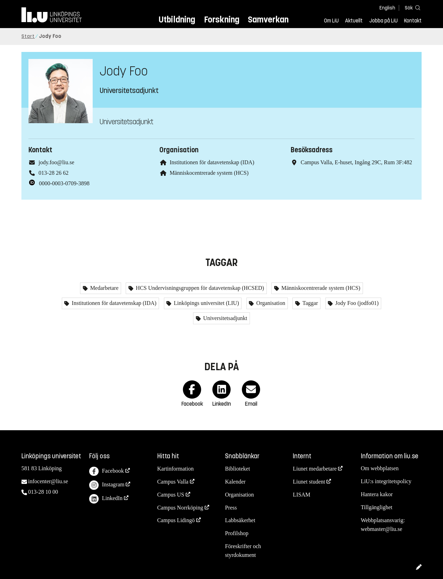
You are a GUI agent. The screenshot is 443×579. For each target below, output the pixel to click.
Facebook (106, 471)
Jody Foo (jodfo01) (356, 303)
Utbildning (177, 19)
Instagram (106, 485)
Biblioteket (237, 469)
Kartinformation (175, 469)
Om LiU (331, 21)
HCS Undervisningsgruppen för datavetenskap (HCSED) (199, 288)
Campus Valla (173, 482)
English (387, 8)
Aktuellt (354, 21)
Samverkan (268, 19)
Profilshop (237, 533)
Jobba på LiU (383, 21)
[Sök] (411, 8)
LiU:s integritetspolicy (386, 481)
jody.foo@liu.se (56, 162)
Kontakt (413, 21)
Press (231, 508)
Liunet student (309, 482)
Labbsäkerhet (240, 520)
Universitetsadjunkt (224, 318)
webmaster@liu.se (381, 529)
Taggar (309, 303)
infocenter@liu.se (48, 481)
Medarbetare (104, 288)
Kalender (235, 482)
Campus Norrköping (180, 508)
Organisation (270, 303)
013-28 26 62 (53, 173)
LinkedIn (106, 499)
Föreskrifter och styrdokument (243, 550)
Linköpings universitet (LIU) (205, 303)
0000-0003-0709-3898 (64, 183)
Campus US (170, 495)
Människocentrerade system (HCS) (209, 173)
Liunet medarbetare (315, 469)
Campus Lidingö (176, 520)
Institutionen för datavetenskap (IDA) (212, 162)
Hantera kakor (377, 494)
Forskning (221, 19)
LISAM (301, 495)
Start (28, 36)
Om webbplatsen (380, 468)
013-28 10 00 (43, 492)
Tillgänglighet (376, 507)
